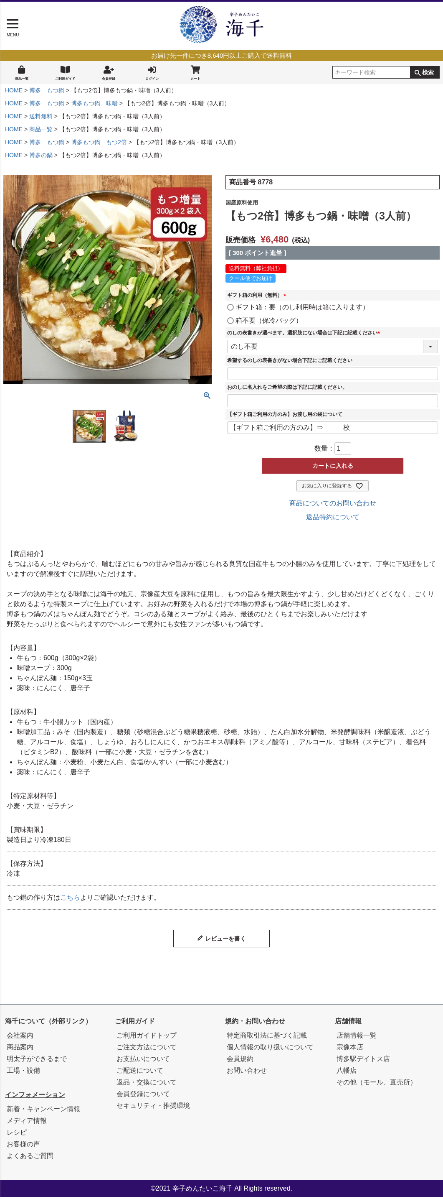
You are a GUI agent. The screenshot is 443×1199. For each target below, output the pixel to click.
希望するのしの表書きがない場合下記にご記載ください (289, 362)
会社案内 (20, 1037)
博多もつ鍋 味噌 (94, 105)
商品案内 (20, 1049)
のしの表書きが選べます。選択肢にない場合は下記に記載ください (304, 335)
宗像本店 (350, 1049)
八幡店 (347, 1072)
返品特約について (332, 519)
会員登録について (143, 1096)
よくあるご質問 (30, 1157)
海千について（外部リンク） (48, 1023)
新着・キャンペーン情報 (43, 1111)
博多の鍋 (41, 157)
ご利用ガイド (65, 73)
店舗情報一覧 (357, 1037)
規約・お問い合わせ (255, 1023)
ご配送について (139, 1072)
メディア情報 (27, 1122)
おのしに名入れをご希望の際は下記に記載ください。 (287, 389)
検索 (428, 73)
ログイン (152, 73)
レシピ (17, 1134)
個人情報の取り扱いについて (270, 1049)
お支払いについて (143, 1060)
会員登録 (109, 73)
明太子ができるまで (37, 1060)
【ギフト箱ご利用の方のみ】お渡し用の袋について (284, 416)
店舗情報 (348, 1023)
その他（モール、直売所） (377, 1084)
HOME (14, 92)
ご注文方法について (146, 1049)
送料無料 (41, 118)
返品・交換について (146, 1084)
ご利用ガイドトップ (146, 1037)
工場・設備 (23, 1072)
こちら (70, 899)
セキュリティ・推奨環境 (153, 1107)
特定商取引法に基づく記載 (267, 1037)
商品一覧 (22, 73)
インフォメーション (35, 1096)
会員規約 (240, 1060)
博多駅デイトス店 (363, 1060)
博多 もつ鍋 (46, 92)
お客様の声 (23, 1146)
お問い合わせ (247, 1072)
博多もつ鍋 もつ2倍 (99, 144)
